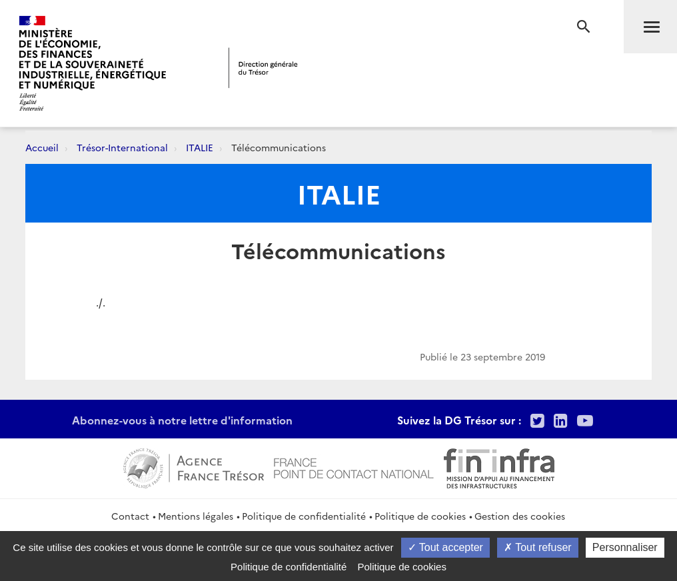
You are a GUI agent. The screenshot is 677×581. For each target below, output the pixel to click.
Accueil (42, 147)
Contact (130, 515)
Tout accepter (445, 547)
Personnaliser (625, 547)
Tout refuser (538, 547)
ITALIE (199, 147)
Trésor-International (122, 147)
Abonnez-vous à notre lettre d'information (182, 419)
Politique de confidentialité (304, 515)
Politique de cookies (420, 515)
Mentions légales (195, 515)
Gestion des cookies (519, 515)
